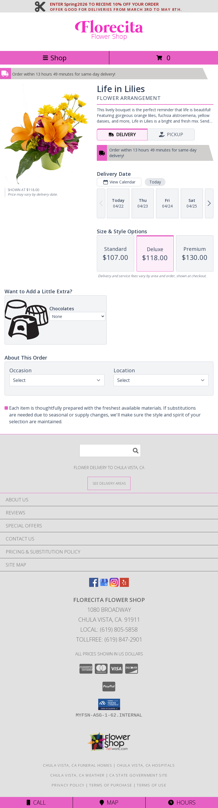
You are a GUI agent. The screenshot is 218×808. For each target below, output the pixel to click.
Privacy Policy (68, 785)
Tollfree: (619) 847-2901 (109, 639)
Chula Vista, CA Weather (77, 775)
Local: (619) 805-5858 (109, 629)
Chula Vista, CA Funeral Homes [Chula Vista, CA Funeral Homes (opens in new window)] (77, 765)
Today (155, 182)
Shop (54, 57)
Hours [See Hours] (182, 802)
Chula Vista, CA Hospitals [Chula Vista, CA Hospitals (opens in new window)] (146, 765)
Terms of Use (151, 785)
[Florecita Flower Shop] (109, 42)
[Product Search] (110, 450)
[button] (109, 704)
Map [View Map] (109, 802)
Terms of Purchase (110, 785)
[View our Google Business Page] (103, 585)
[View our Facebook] (93, 585)
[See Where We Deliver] (109, 483)
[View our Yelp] (124, 585)
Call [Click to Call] (36, 802)
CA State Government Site (138, 775)
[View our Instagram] (114, 585)
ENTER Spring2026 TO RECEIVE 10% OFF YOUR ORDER (116, 4)
